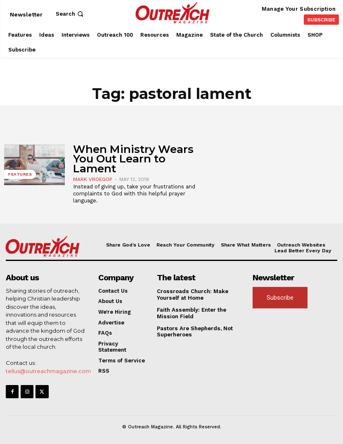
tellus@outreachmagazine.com (48, 371)
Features (20, 174)
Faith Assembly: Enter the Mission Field (191, 313)
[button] (70, 14)
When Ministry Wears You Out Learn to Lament (133, 159)
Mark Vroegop (92, 179)
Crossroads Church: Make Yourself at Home (192, 294)
